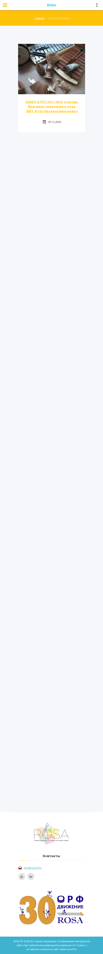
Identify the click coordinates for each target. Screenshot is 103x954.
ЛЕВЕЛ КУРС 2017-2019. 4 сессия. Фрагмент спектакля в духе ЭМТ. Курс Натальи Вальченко (51, 106)
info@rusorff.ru (32, 868)
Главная (39, 18)
